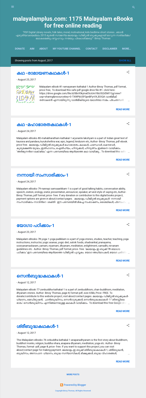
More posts (73, 374)
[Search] (133, 7)
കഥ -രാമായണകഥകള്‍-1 (42, 73)
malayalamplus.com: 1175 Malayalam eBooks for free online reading (73, 22)
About (43, 48)
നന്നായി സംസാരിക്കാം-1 (42, 175)
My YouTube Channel (67, 48)
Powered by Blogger (73, 384)
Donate (20, 48)
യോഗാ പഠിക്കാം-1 (35, 225)
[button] (128, 72)
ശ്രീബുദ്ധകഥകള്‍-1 (37, 326)
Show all (125, 60)
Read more (123, 109)
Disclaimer (110, 48)
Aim (32, 48)
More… (126, 48)
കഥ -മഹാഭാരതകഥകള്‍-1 (43, 124)
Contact (92, 48)
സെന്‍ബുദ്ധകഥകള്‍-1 (40, 276)
